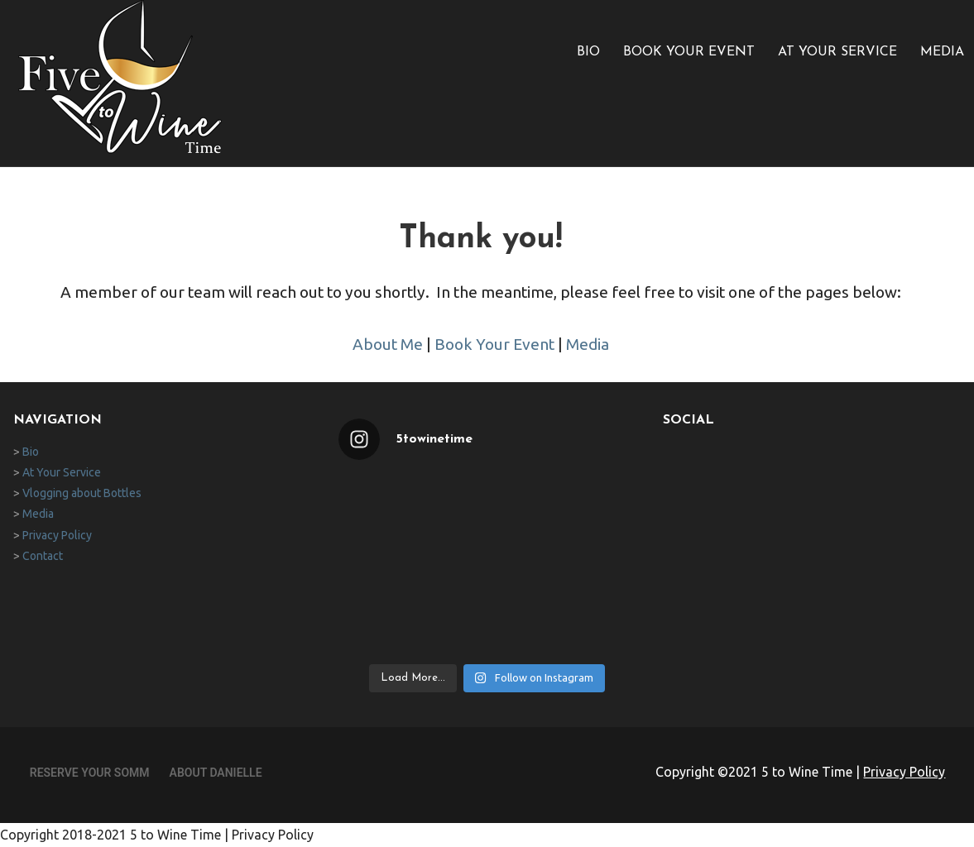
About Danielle (216, 772)
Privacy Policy (57, 535)
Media (942, 52)
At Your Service (837, 52)
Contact (42, 555)
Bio (588, 52)
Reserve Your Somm (90, 772)
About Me (388, 344)
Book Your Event (689, 52)
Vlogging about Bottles (82, 493)
